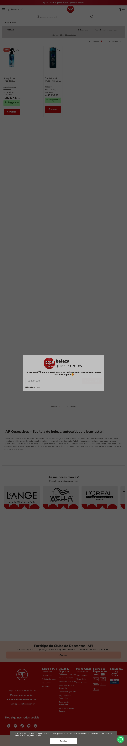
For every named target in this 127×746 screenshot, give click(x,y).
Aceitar (63, 741)
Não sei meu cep (32, 387)
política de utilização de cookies (27, 735)
